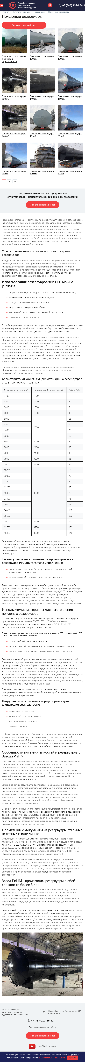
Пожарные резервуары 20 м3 (42, 134)
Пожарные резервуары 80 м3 (70, 172)
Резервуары (39, 12)
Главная (5, 12)
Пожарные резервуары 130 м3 (14, 97)
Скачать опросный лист (24, 25)
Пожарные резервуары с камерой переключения (14, 59)
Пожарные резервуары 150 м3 (70, 97)
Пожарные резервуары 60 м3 (70, 134)
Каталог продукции (21, 12)
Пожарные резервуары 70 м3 (14, 172)
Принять (72, 1058)
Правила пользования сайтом (42, 1027)
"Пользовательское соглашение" (52, 1058)
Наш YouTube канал (47, 1046)
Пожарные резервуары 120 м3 (70, 57)
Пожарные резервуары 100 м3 (42, 57)
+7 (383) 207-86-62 (73, 5)
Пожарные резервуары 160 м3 (14, 134)
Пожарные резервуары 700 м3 (42, 172)
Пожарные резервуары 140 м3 (42, 97)
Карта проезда (53, 1013)
